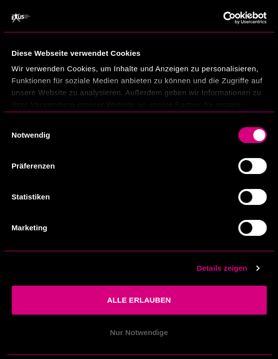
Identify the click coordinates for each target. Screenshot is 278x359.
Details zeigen (222, 268)
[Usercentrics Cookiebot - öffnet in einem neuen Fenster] (223, 17)
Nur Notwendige (139, 332)
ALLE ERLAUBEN (139, 300)
